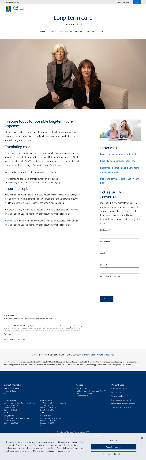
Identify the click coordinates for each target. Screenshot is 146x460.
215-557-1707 (15, 420)
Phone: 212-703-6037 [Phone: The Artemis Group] (12, 391)
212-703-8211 (50, 408)
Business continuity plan (120, 400)
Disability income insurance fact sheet (118, 161)
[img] (73, 72)
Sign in (136, 2)
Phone (103, 265)
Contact (101, 31)
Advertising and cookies (120, 408)
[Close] (142, 438)
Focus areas (65, 31)
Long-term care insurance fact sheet (118, 154)
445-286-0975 (12, 423)
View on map (81, 396)
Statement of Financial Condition (123, 404)
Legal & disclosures (118, 392)
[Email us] (5, 393)
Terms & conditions (118, 396)
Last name (105, 242)
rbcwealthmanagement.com (11, 2)
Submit (107, 299)
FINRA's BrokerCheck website (97, 354)
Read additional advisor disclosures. (14, 339)
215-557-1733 (15, 408)
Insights (90, 31)
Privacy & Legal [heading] (117, 385)
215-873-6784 (12, 410)
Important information (123, 2)
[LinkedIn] (8, 412)
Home (42, 31)
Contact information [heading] (12, 385)
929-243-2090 (48, 423)
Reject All (114, 440)
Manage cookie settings (113, 454)
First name (105, 230)
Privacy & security (118, 388)
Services (79, 31)
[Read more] (7, 334)
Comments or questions (110, 277)
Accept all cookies (113, 446)
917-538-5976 (48, 410)
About (52, 31)
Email (103, 253)
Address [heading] (79, 385)
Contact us (11, 220)
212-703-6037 (50, 420)
